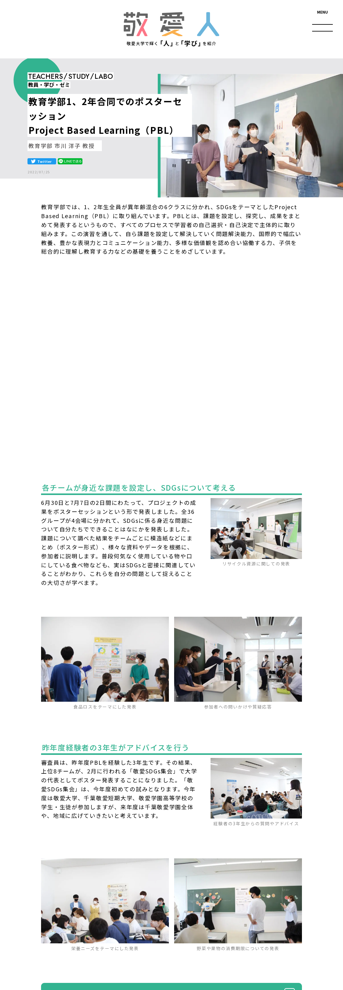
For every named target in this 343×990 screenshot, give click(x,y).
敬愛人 (171, 24)
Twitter (44, 161)
